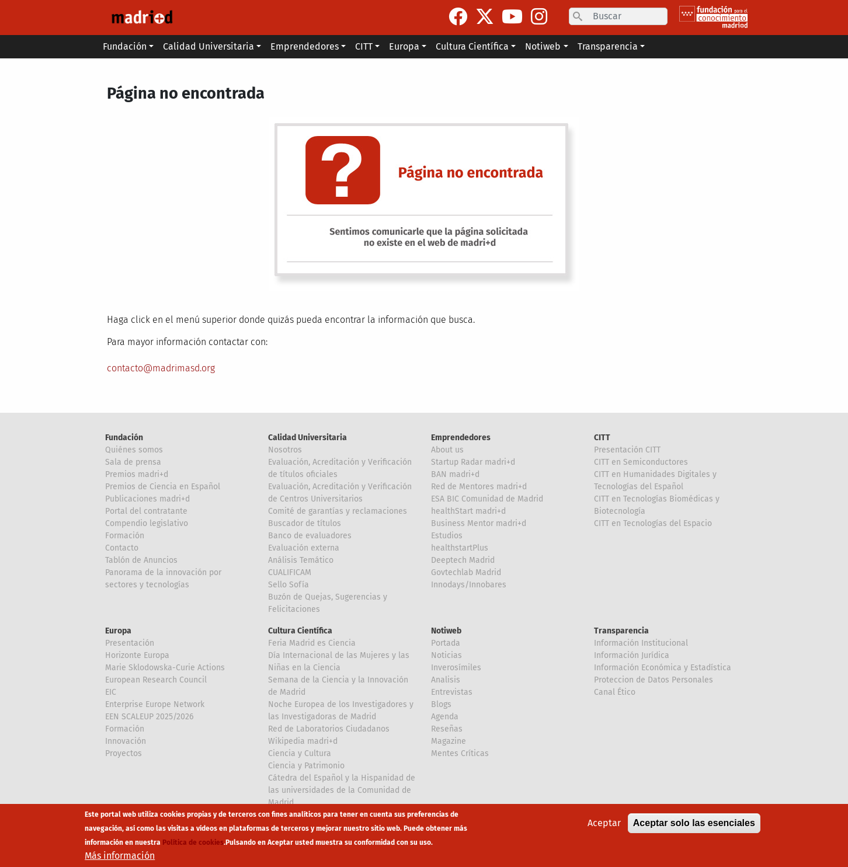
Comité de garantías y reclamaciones (337, 511)
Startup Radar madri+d (473, 462)
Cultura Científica (300, 631)
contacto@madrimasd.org (161, 368)
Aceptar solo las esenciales (694, 824)
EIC (110, 692)
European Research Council (156, 680)
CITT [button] (364, 46)
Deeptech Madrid (463, 560)
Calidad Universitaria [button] (208, 46)
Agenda (444, 717)
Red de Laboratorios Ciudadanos (329, 729)
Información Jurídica (631, 655)
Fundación (124, 438)
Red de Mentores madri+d (479, 487)
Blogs (441, 704)
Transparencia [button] (608, 46)
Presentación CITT (627, 450)
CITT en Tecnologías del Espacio (653, 523)
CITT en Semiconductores (641, 462)
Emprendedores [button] (304, 46)
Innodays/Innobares (468, 585)
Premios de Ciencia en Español (162, 487)
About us (447, 450)
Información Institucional (641, 643)
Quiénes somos (134, 450)
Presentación (129, 643)
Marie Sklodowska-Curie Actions (165, 668)
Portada (445, 643)
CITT (602, 438)
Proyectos (123, 753)
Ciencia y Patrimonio (306, 766)
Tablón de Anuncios (141, 560)
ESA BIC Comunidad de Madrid (487, 499)
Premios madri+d (136, 474)
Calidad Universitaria (307, 438)
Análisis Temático (300, 560)
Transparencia (621, 631)
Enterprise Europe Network (154, 704)
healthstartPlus (459, 548)
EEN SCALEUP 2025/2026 (149, 717)
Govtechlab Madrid (466, 572)
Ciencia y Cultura (299, 753)
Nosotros (285, 450)
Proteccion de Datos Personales (653, 680)
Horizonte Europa (137, 655)
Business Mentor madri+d (478, 523)
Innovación (125, 741)
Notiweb (446, 631)
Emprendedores (461, 438)
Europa (118, 631)
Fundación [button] (125, 46)
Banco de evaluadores (310, 536)
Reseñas (447, 729)
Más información (120, 856)
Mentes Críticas (460, 753)
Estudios (447, 536)
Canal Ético (614, 692)
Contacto (121, 548)
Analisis (445, 680)
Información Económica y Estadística (662, 668)
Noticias (446, 655)
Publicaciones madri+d (147, 499)
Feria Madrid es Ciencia (312, 643)
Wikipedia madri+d (303, 741)
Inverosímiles (456, 668)
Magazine (448, 741)
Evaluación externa (303, 548)
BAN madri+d (455, 474)
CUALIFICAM (289, 572)
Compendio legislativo (146, 523)
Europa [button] (404, 46)
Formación (124, 536)
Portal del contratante (146, 511)
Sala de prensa (133, 462)
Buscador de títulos (304, 523)
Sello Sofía (288, 585)
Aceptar (604, 824)
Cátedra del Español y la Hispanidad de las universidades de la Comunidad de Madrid (341, 790)
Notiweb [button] (543, 46)
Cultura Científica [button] (472, 46)
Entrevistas (451, 692)
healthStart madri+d (468, 511)
